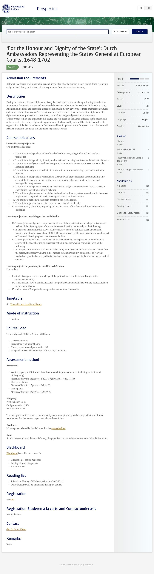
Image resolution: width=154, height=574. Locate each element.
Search (139, 31)
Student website (67, 564)
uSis (12, 499)
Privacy (81, 564)
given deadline (58, 428)
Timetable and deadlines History (26, 304)
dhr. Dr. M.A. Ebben (16, 529)
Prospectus (47, 9)
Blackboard (12, 453)
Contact (90, 564)
